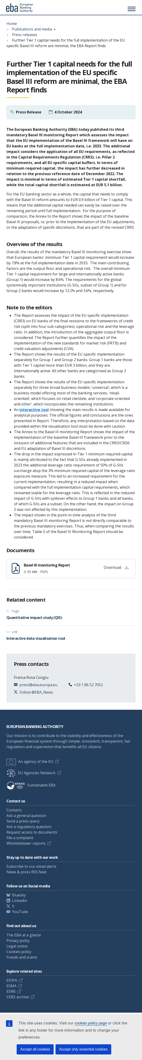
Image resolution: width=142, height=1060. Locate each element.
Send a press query (23, 821)
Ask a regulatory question (28, 826)
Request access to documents (31, 832)
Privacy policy (18, 940)
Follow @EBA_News (36, 692)
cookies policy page (90, 1023)
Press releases (24, 34)
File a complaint (19, 837)
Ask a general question (26, 815)
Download (116, 567)
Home (11, 23)
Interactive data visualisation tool (35, 638)
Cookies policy (18, 951)
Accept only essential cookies (83, 1049)
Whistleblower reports (26, 843)
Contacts (14, 810)
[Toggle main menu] (131, 8)
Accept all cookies (35, 1049)
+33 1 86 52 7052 (88, 684)
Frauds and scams (21, 957)
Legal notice (17, 946)
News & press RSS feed (26, 871)
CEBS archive (17, 996)
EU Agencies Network (31, 772)
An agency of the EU (29, 761)
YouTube (20, 911)
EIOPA (11, 980)
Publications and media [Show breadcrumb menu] (32, 29)
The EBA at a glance (23, 935)
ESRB (10, 991)
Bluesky (19, 895)
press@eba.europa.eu (38, 684)
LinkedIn (19, 900)
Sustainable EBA (31, 785)
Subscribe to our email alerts (31, 866)
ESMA (11, 985)
